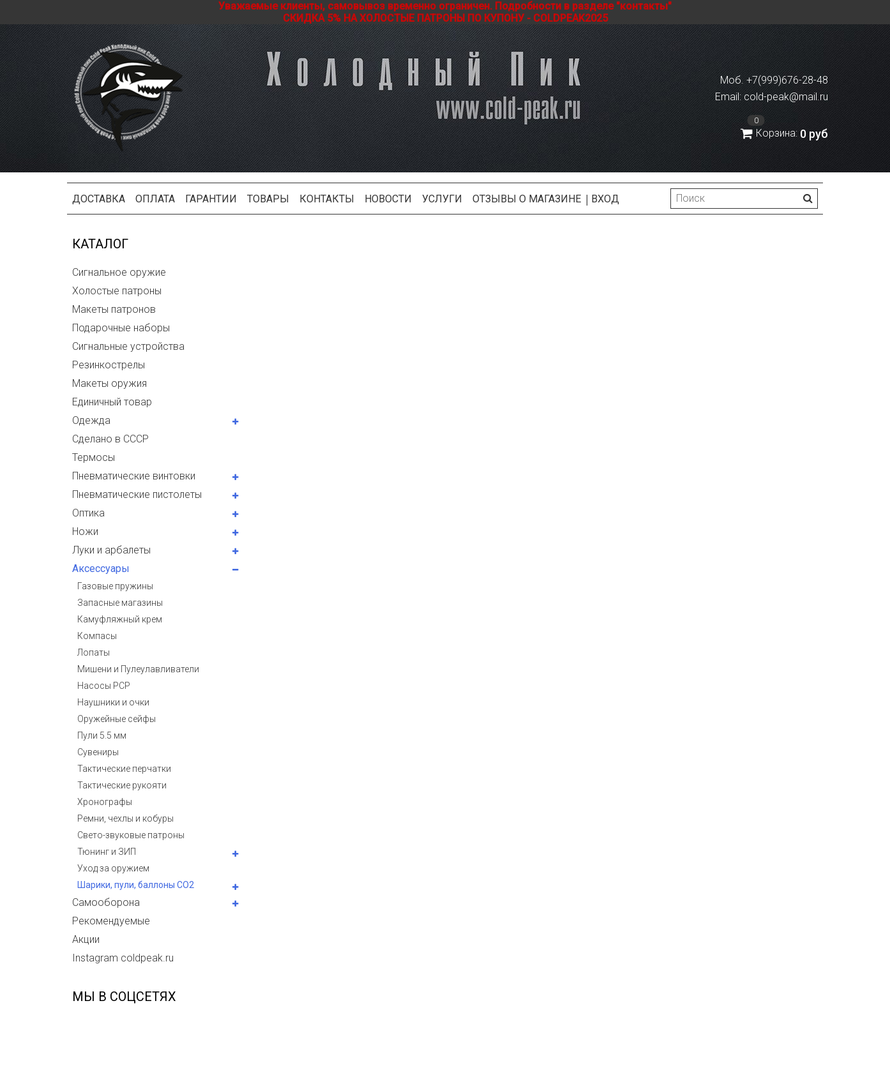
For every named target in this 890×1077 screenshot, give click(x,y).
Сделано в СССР (110, 439)
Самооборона (106, 902)
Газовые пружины (115, 586)
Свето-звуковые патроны (131, 835)
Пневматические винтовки (133, 476)
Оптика (88, 513)
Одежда (91, 420)
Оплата (155, 199)
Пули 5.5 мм (101, 735)
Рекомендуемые (111, 921)
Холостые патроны (117, 291)
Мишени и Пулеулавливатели (138, 669)
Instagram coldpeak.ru (123, 958)
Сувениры (98, 752)
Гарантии (211, 199)
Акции (86, 939)
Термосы (93, 457)
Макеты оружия (109, 383)
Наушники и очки (113, 702)
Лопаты (93, 652)
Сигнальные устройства (128, 346)
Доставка (98, 199)
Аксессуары (101, 568)
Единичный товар (112, 402)
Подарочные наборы (121, 328)
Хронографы (104, 802)
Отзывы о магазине (526, 199)
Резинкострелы (108, 365)
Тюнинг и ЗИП (106, 852)
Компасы (97, 636)
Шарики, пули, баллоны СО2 (135, 885)
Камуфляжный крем (119, 619)
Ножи (85, 531)
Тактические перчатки (124, 769)
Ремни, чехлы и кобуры (125, 818)
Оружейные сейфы (116, 719)
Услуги (442, 199)
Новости (388, 199)
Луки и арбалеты (111, 550)
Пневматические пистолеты (137, 494)
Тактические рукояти (122, 785)
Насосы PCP (103, 686)
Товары (268, 199)
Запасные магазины (120, 603)
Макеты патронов (114, 309)
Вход (605, 199)
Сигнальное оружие (119, 272)
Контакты (326, 199)
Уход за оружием (113, 868)
